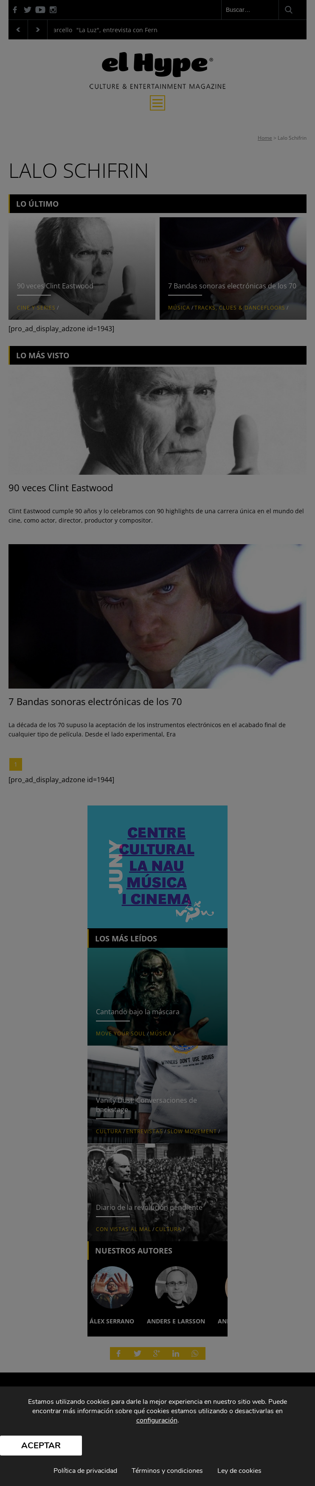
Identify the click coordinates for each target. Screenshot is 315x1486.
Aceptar (41, 1445)
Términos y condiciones (167, 1470)
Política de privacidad (85, 1470)
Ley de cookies (239, 1470)
